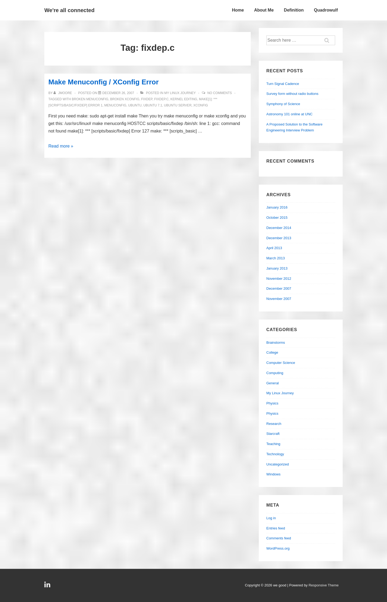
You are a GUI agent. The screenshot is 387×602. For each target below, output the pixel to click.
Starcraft (273, 434)
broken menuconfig (90, 99)
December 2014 (278, 228)
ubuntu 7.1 (152, 105)
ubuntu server (177, 105)
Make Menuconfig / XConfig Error (103, 82)
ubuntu (135, 105)
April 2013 (274, 248)
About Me (264, 10)
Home (238, 10)
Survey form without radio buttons (292, 94)
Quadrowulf (326, 10)
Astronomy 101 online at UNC (289, 114)
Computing (274, 373)
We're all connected (69, 10)
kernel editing (183, 99)
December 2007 (278, 288)
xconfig (200, 105)
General (272, 383)
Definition (294, 10)
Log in (271, 518)
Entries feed (275, 528)
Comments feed (278, 538)
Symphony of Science (283, 104)
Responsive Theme (324, 585)
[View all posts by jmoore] (63, 93)
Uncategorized (277, 464)
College (272, 352)
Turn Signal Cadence (282, 84)
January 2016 (277, 207)
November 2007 (278, 299)
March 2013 (275, 258)
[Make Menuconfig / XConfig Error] (118, 93)
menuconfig (115, 105)
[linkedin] (48, 586)
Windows (273, 474)
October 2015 (277, 218)
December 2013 (278, 238)
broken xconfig (124, 99)
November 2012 (278, 279)
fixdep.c (161, 99)
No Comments (219, 93)
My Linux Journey (180, 93)
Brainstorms (275, 343)
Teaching (273, 444)
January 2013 (277, 268)
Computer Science (280, 363)
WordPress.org (277, 548)
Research (273, 424)
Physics (272, 403)
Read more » (60, 146)
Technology (275, 454)
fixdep (146, 99)
